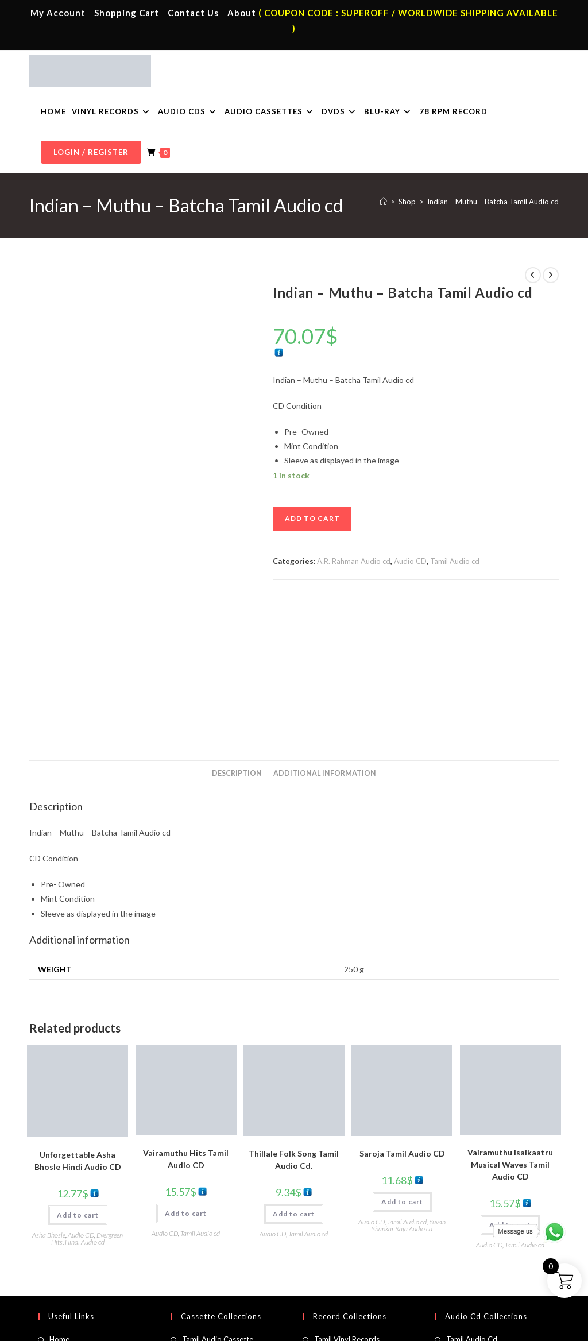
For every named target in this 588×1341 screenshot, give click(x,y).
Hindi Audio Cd (471, 1214)
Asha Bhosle (48, 1092)
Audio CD (410, 561)
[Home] (383, 201)
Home (59, 1196)
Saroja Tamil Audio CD (402, 1011)
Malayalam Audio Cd (481, 1247)
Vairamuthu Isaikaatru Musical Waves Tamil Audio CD (510, 1022)
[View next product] (551, 275)
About (241, 12)
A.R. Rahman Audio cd (353, 561)
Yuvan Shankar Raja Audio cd (409, 1083)
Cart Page (66, 1247)
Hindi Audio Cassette (217, 1214)
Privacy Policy (409, 1301)
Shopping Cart (126, 12)
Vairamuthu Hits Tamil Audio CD (186, 1016)
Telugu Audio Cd (474, 1230)
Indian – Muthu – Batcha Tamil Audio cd (493, 201)
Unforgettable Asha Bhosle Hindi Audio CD (77, 1018)
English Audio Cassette (220, 1264)
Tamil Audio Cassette (217, 1196)
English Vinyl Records (349, 1230)
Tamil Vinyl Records (347, 1196)
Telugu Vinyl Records (349, 1247)
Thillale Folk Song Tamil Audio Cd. (294, 1017)
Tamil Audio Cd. (472, 1196)
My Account (58, 12)
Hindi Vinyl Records (346, 1214)
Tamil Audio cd (454, 561)
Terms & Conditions (349, 1301)
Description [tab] (237, 631)
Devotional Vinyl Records (356, 1264)
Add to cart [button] (78, 1072)
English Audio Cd (474, 1264)
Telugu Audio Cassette (220, 1230)
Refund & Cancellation (524, 1301)
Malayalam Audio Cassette (227, 1247)
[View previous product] (533, 275)
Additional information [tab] (324, 631)
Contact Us (193, 12)
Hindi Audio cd (85, 1099)
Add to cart (312, 518)
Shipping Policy (460, 1301)
